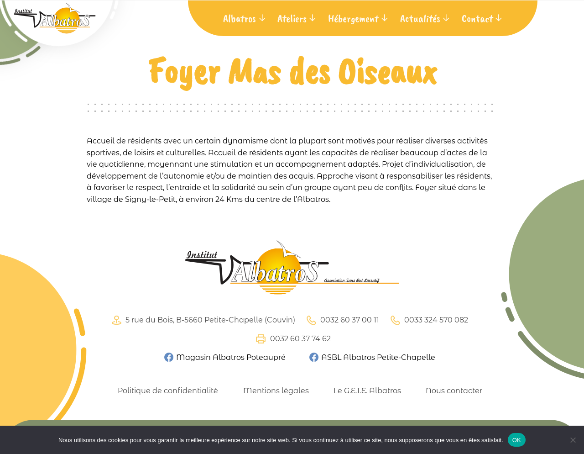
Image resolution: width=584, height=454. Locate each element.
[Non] (572, 439)
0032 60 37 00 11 (341, 320)
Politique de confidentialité (168, 390)
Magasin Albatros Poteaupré (224, 357)
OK (516, 440)
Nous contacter (454, 390)
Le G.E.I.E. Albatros (367, 390)
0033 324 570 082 (428, 320)
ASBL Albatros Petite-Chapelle (372, 357)
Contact (477, 18)
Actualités (420, 18)
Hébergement (353, 18)
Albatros (239, 18)
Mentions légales (276, 390)
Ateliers (292, 18)
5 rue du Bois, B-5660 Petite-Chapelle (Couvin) (202, 320)
